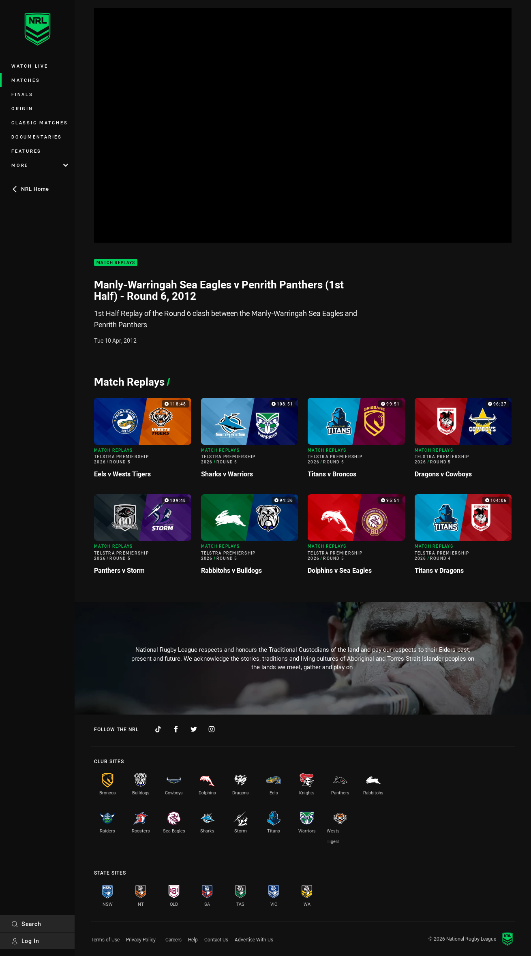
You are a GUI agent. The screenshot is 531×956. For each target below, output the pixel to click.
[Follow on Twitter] (194, 729)
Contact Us (216, 939)
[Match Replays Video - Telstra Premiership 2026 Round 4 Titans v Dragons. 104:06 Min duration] (463, 537)
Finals (22, 94)
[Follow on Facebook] (176, 729)
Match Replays (115, 262)
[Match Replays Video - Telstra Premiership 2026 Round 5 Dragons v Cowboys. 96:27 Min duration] (463, 441)
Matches (25, 80)
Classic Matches (39, 123)
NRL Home (30, 188)
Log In (25, 941)
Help (193, 939)
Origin (22, 108)
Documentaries (36, 137)
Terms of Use (105, 939)
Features (26, 151)
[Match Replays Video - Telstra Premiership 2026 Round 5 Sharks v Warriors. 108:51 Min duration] (249, 441)
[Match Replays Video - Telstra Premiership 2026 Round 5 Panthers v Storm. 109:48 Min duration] (142, 537)
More (39, 165)
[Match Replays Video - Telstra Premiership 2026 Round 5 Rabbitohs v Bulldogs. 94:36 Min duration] (249, 537)
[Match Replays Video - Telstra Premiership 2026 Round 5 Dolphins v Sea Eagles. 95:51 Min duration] (356, 537)
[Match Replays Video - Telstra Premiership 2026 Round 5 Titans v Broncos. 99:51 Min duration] (356, 441)
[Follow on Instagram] (211, 729)
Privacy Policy (141, 939)
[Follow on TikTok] (158, 729)
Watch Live (29, 66)
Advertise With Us (254, 939)
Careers (173, 939)
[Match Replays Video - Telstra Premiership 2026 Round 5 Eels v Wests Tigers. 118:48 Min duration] (142, 441)
